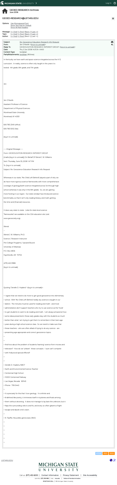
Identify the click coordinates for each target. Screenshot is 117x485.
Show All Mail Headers (19, 27)
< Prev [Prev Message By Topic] (20, 34)
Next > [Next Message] (27, 32)
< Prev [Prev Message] (20, 32)
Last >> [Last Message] (34, 32)
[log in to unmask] (38, 45)
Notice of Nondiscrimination (72, 478)
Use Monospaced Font (20, 23)
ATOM (98, 453)
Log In (108, 3)
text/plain (23, 55)
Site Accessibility (90, 475)
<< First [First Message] (14, 32)
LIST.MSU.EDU (7, 460)
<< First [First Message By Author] (14, 36)
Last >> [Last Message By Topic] (34, 34)
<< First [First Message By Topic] (14, 34)
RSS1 (105, 453)
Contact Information (50, 475)
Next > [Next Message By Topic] (27, 34)
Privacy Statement (71, 475)
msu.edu (57, 478)
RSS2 (112, 453)
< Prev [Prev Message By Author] (20, 36)
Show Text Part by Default (21, 25)
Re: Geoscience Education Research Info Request (39, 42)
